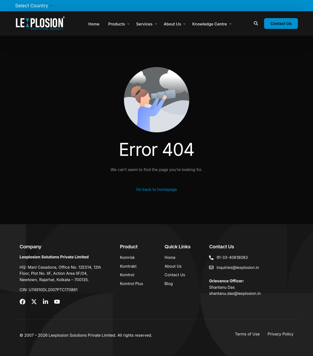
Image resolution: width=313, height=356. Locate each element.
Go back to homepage (156, 189)
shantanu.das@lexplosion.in (235, 293)
